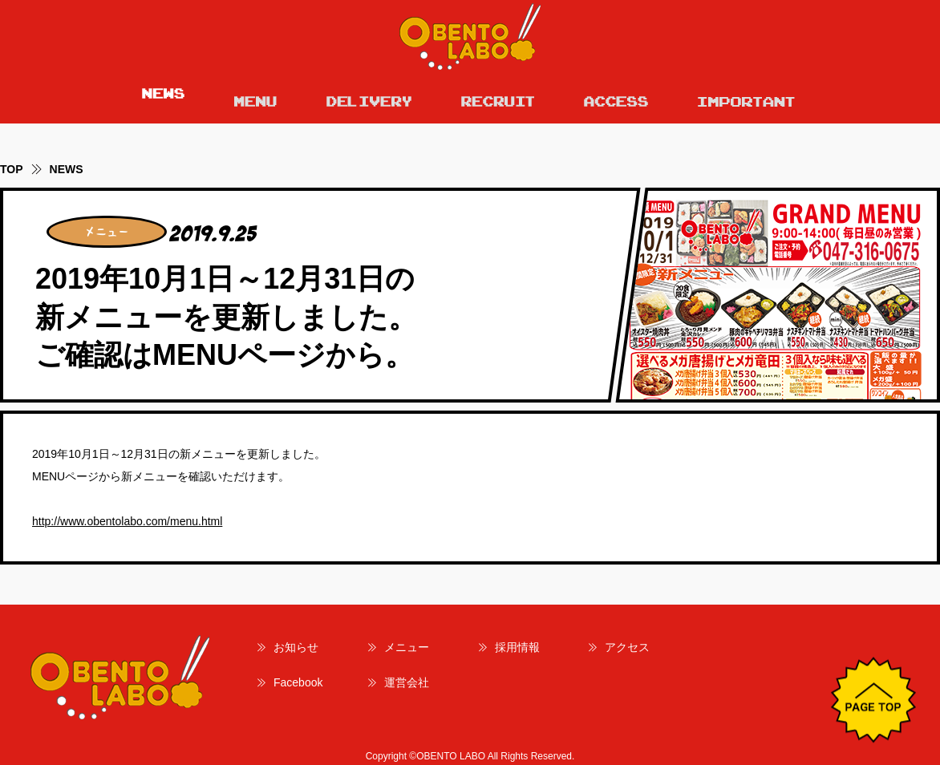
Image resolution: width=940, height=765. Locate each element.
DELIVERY (368, 97)
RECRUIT (497, 97)
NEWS (163, 97)
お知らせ (295, 647)
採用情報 (517, 647)
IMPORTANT (747, 97)
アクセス (627, 647)
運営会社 (406, 682)
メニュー (406, 647)
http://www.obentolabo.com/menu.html (127, 521)
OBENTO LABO (470, 36)
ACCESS (616, 97)
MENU (255, 97)
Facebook (297, 682)
